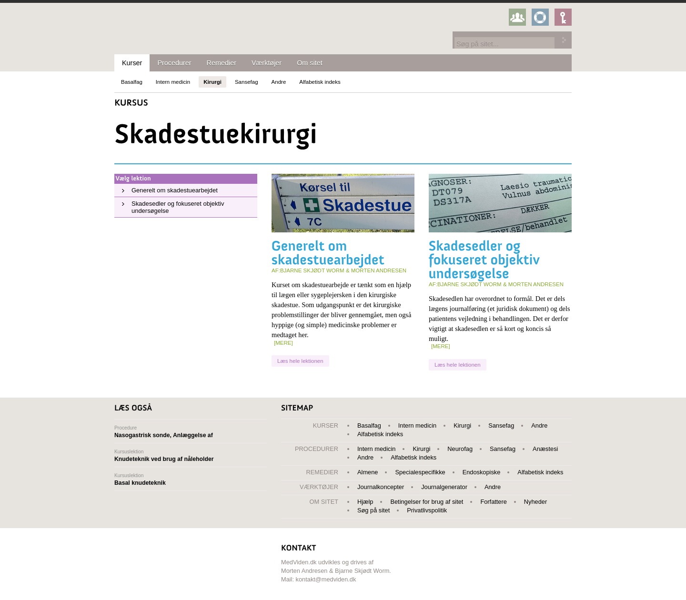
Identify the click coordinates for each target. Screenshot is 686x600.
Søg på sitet (373, 510)
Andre (279, 82)
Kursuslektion (190, 455)
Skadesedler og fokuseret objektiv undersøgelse (177, 207)
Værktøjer (267, 63)
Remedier (221, 63)
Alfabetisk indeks (319, 82)
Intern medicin (173, 82)
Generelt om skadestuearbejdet (174, 190)
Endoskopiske (482, 472)
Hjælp (365, 501)
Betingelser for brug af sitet (426, 501)
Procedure (190, 432)
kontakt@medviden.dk (326, 579)
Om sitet (310, 63)
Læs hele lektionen (300, 361)
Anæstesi (545, 448)
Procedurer (174, 63)
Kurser (132, 63)
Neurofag (460, 448)
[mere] (283, 343)
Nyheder (535, 501)
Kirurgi (212, 82)
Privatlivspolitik (427, 510)
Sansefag (246, 82)
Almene (367, 472)
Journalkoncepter (380, 486)
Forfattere (493, 501)
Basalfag (131, 82)
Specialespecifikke (420, 472)
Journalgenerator (444, 486)
